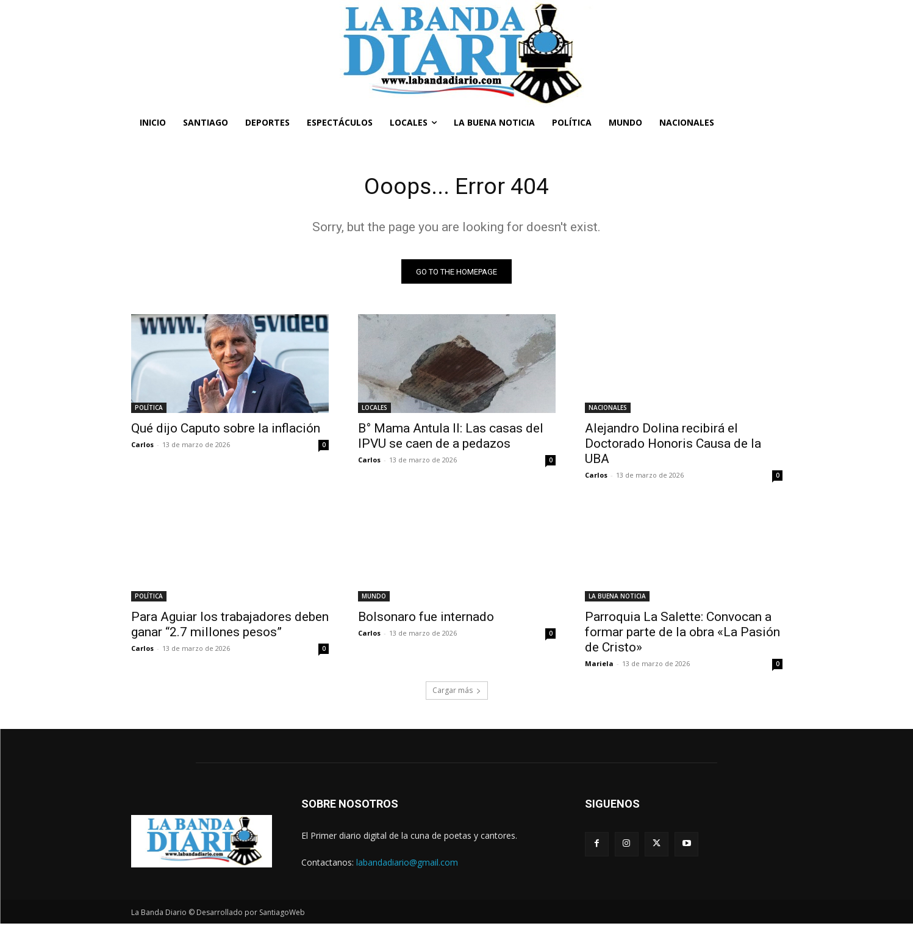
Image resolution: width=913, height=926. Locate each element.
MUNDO (374, 598)
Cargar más (456, 692)
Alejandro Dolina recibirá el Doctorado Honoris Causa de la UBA (673, 445)
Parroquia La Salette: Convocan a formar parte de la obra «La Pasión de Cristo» (682, 634)
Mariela (599, 665)
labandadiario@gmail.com (407, 864)
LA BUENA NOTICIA (617, 598)
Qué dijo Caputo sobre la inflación (225, 430)
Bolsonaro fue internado (426, 619)
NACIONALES (608, 410)
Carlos (142, 446)
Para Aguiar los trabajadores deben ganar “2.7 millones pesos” (230, 627)
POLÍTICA (149, 410)
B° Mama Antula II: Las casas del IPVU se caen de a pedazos (450, 438)
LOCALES (374, 410)
